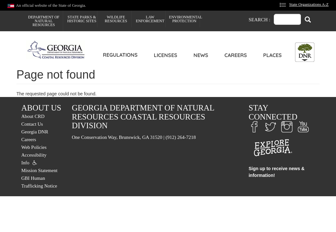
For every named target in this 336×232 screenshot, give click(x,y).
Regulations (120, 55)
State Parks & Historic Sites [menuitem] (81, 19)
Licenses (165, 55)
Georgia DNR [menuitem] (34, 131)
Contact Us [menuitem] (32, 124)
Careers (235, 55)
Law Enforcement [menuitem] (150, 19)
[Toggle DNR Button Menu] (304, 52)
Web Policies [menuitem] (33, 147)
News (200, 55)
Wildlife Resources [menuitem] (116, 19)
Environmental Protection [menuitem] (184, 19)
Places (272, 55)
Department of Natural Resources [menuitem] (43, 21)
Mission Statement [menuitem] (39, 170)
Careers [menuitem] (28, 139)
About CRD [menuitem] (32, 116)
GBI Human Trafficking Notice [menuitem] (39, 182)
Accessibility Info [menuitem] (33, 158)
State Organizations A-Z (309, 4)
